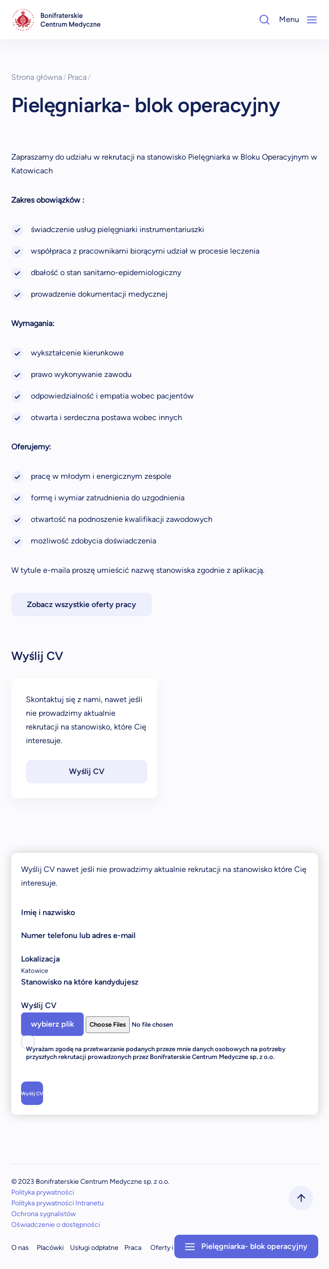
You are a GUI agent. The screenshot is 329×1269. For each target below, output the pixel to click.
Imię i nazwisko (48, 912)
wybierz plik (52, 1024)
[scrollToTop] (301, 1198)
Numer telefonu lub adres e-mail (78, 935)
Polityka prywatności (42, 1192)
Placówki (50, 1248)
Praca (79, 77)
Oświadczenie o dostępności (55, 1225)
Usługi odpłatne (94, 1248)
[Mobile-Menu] (312, 19)
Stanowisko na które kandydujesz (80, 982)
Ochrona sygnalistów (43, 1214)
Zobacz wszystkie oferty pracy (81, 604)
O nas (20, 1248)
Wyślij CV (86, 771)
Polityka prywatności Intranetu (57, 1203)
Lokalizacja (40, 959)
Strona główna (39, 77)
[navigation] (56, 20)
